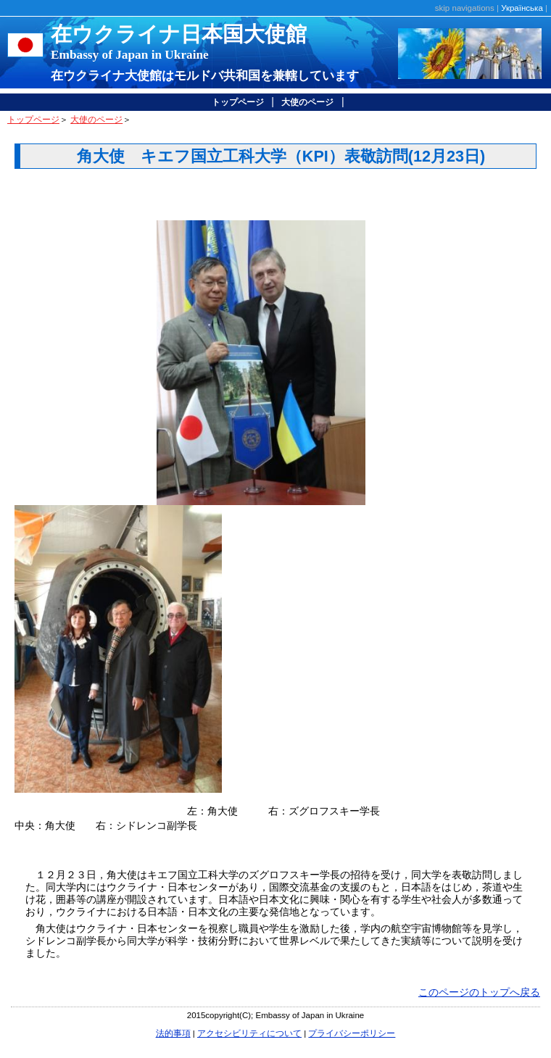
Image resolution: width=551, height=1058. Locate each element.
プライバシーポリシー (351, 1033)
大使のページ (307, 102)
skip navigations (464, 8)
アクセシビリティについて (249, 1033)
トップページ (238, 102)
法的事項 (173, 1033)
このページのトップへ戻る (479, 992)
